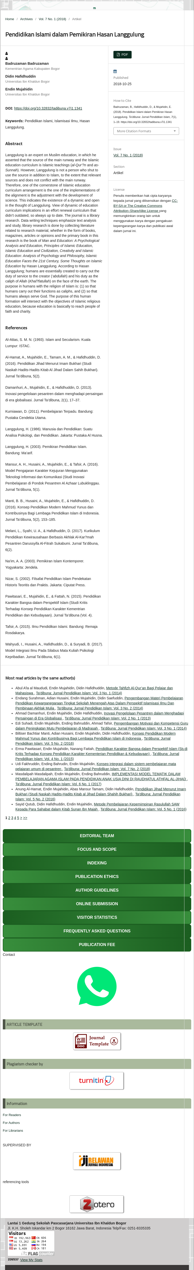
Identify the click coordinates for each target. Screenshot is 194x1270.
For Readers (12, 1115)
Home (9, 19)
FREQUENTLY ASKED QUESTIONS (96, 931)
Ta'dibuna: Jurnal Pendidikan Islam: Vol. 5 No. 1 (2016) (143, 809)
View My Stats (31, 1260)
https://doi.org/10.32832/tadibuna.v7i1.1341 (48, 108)
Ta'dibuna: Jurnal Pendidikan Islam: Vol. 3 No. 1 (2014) (79, 693)
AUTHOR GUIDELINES (97, 890)
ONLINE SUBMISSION (97, 904)
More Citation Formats (134, 131)
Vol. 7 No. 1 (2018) (52, 19)
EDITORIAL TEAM (97, 836)
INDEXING (97, 863)
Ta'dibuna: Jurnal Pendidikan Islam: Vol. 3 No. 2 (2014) (100, 708)
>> (25, 818)
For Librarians (13, 1130)
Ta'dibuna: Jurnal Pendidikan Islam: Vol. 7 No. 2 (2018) (107, 769)
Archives (26, 19)
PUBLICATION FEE (97, 944)
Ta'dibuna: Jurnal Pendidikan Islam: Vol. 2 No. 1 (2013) (108, 718)
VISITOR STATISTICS (97, 917)
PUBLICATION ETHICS (96, 876)
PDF (124, 54)
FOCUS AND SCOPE (97, 849)
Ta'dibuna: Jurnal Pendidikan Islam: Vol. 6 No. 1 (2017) (58, 784)
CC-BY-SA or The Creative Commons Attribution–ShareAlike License (145, 206)
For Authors (11, 1123)
